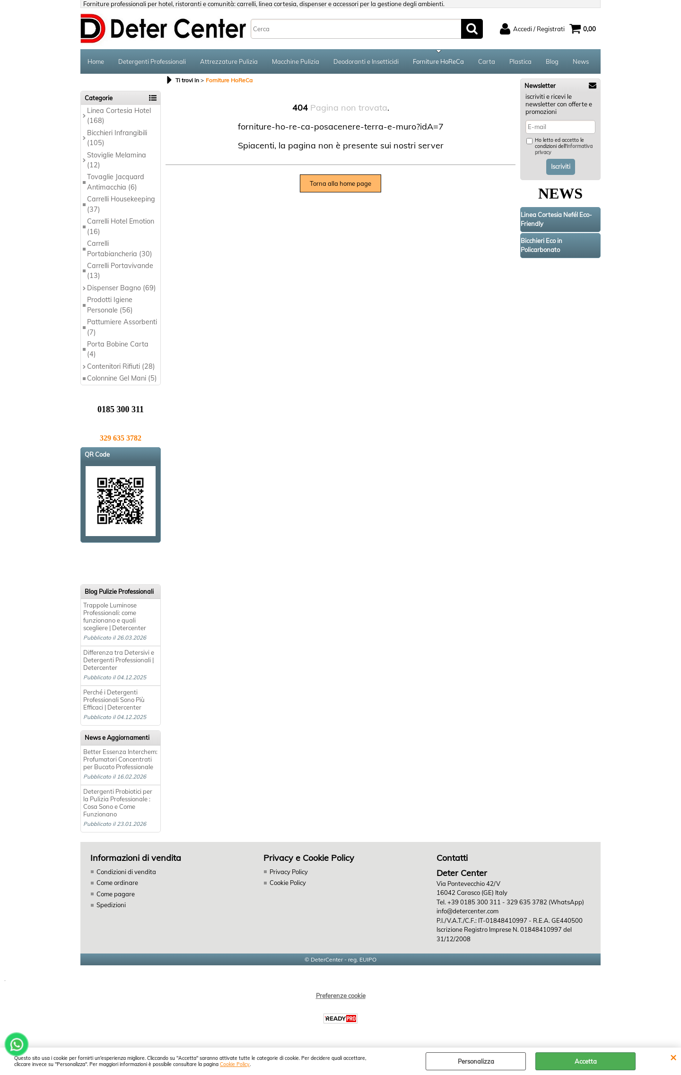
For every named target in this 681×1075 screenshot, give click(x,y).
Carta (486, 61)
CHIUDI (673, 1057)
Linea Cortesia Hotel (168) (119, 115)
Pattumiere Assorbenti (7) (122, 327)
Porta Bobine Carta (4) (117, 349)
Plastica (520, 61)
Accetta (586, 1061)
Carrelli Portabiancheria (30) (119, 248)
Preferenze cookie (341, 995)
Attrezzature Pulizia (229, 61)
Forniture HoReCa (438, 61)
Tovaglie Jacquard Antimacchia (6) (115, 182)
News (581, 61)
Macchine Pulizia (295, 61)
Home (95, 61)
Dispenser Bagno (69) (121, 288)
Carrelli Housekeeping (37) (121, 204)
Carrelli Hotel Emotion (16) (120, 226)
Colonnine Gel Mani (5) (122, 378)
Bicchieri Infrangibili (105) (117, 138)
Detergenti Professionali (152, 61)
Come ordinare (117, 882)
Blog (552, 61)
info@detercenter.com (467, 911)
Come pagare (115, 894)
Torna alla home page (340, 183)
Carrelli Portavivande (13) (120, 270)
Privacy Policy (289, 872)
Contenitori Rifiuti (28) (121, 366)
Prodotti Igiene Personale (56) (110, 304)
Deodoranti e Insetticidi (366, 61)
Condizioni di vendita (126, 872)
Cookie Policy (235, 1064)
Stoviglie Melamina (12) (116, 160)
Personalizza (476, 1061)
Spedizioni (111, 905)
